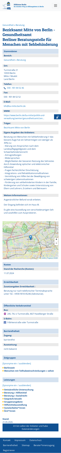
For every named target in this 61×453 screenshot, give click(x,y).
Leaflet (42, 258)
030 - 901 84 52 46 (15, 87)
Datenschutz (35, 440)
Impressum (20, 440)
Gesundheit (8, 25)
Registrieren (9, 450)
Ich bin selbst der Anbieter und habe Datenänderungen (30, 427)
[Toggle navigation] (55, 5)
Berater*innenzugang (44, 445)
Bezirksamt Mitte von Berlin (17, 127)
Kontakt (7, 440)
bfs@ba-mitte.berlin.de (15, 106)
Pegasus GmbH (52, 258)
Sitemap (26, 445)
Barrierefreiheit (10, 445)
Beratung (20, 25)
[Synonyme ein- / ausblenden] (17, 363)
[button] (30, 237)
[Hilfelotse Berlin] (23, 5)
